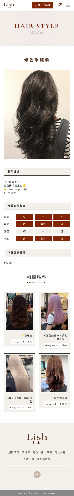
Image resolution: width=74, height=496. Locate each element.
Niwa (56, 345)
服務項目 (13, 452)
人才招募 (28, 459)
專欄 (49, 452)
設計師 (26, 452)
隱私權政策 (44, 459)
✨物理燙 (27, 335)
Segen (8, 262)
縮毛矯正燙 (60, 397)
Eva (22, 341)
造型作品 (38, 452)
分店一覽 (60, 452)
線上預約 (44, 5)
